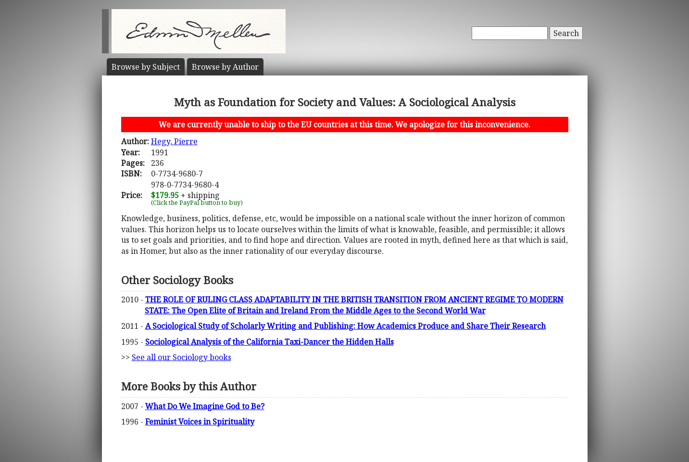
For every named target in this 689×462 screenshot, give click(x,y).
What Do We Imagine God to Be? (204, 406)
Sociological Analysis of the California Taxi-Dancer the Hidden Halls (269, 342)
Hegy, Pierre (174, 141)
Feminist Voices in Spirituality (199, 421)
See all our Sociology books (181, 357)
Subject (146, 67)
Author (225, 67)
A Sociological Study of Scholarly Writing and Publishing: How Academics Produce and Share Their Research (345, 326)
